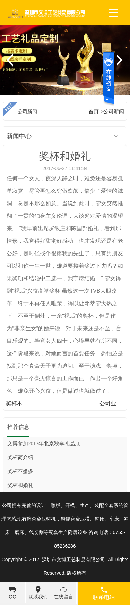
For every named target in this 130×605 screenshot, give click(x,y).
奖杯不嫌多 (20, 403)
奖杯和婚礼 (20, 485)
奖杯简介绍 (20, 457)
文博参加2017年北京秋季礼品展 (43, 443)
